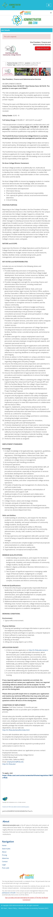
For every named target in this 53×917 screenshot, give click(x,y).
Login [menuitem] (4, 865)
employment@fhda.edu (15, 762)
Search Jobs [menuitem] (6, 849)
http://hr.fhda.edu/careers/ (38, 650)
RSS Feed (4, 908)
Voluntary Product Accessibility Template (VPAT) (33, 908)
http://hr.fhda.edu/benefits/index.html (16, 730)
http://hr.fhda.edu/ (9, 764)
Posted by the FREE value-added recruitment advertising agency (15, 806)
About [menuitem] (4, 852)
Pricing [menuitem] (4, 855)
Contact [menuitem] (5, 861)
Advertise (5, 858)
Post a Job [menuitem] (5, 868)
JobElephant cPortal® (9, 893)
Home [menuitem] (4, 845)
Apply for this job (43, 48)
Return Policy (12, 908)
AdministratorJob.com (19, 905)
